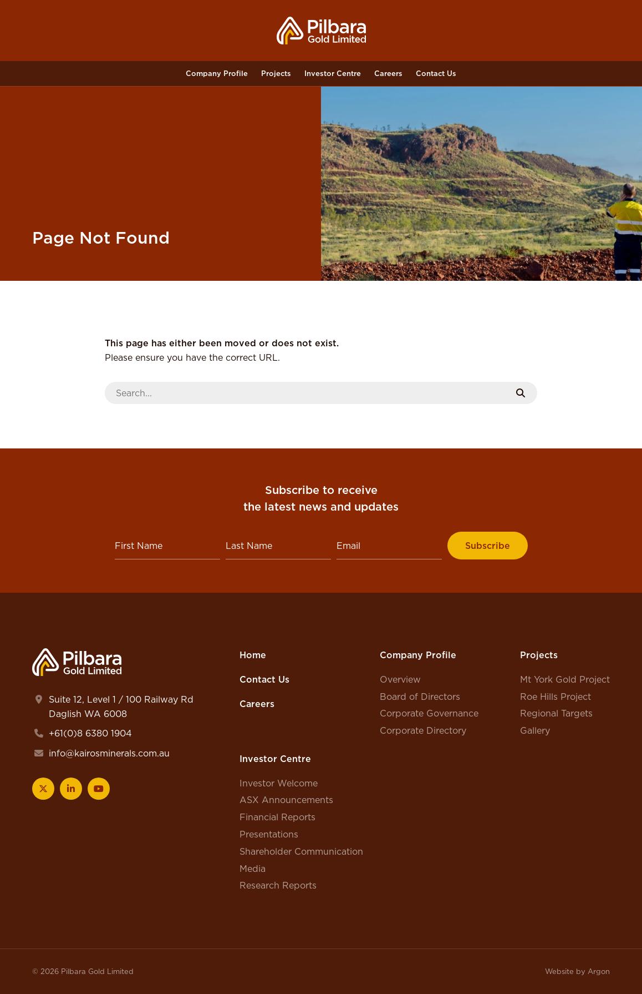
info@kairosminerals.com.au (109, 753)
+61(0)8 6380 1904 (90, 733)
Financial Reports (277, 817)
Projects (276, 73)
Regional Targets (556, 713)
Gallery (535, 730)
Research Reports (278, 885)
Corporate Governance (429, 713)
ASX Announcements (286, 800)
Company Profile (217, 73)
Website (559, 971)
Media (253, 868)
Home (253, 655)
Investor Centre (332, 73)
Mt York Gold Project (565, 679)
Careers (388, 73)
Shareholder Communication (301, 851)
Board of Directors (420, 696)
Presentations (269, 834)
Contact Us (436, 73)
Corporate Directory (423, 730)
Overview (400, 679)
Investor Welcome (279, 783)
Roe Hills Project (555, 696)
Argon (599, 971)
